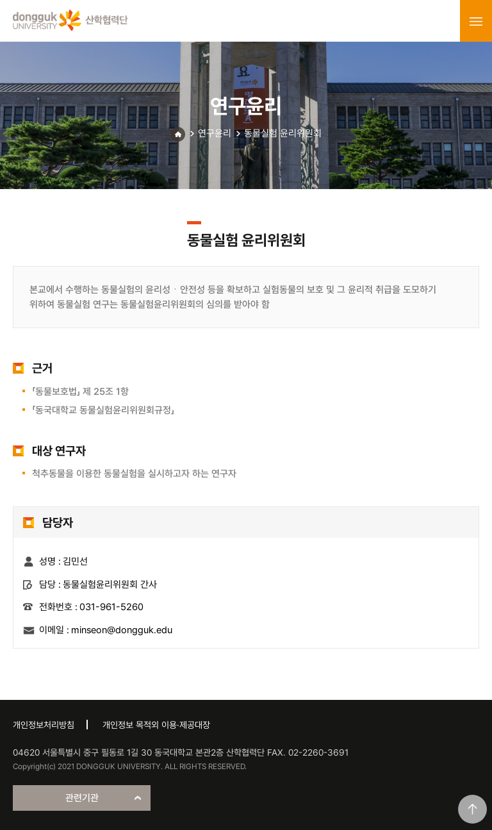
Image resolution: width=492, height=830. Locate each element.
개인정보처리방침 (43, 725)
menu (476, 21)
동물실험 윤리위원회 (283, 133)
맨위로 (472, 809)
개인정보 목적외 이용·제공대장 (156, 725)
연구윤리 (214, 133)
